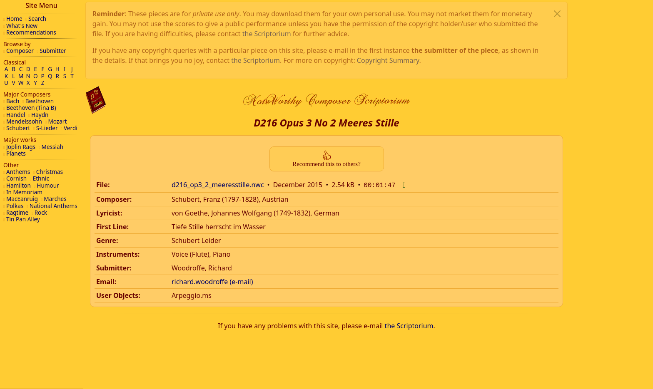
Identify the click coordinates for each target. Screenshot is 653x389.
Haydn (39, 115)
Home (14, 18)
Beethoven (39, 101)
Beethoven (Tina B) (31, 107)
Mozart (57, 121)
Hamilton (18, 185)
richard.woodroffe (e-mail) (212, 196)
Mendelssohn (24, 121)
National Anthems (53, 206)
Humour (48, 185)
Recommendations (31, 32)
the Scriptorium (409, 240)
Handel (15, 115)
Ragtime (17, 212)
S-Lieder (47, 128)
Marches (55, 199)
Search (37, 18)
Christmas (49, 172)
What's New (21, 26)
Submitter (53, 51)
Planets (16, 153)
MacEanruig (22, 199)
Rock (41, 212)
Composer (20, 51)
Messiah (53, 147)
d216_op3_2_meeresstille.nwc (218, 100)
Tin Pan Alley (23, 219)
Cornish (16, 178)
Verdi (70, 128)
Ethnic (41, 178)
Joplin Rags (20, 147)
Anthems (18, 172)
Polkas (14, 206)
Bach (12, 101)
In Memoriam (24, 192)
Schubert (18, 128)
